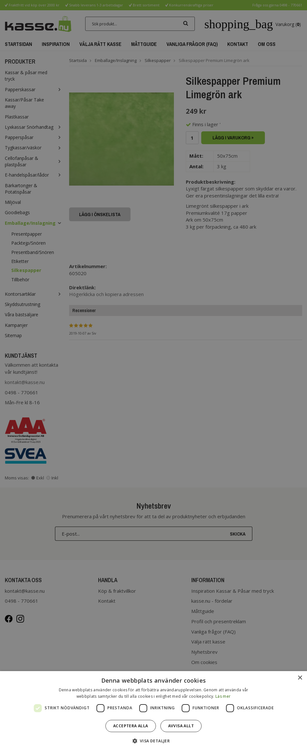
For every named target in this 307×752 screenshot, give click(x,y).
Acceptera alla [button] (130, 726)
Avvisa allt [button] (181, 726)
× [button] (299, 678)
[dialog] (153, 711)
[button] (153, 740)
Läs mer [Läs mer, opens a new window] (222, 696)
